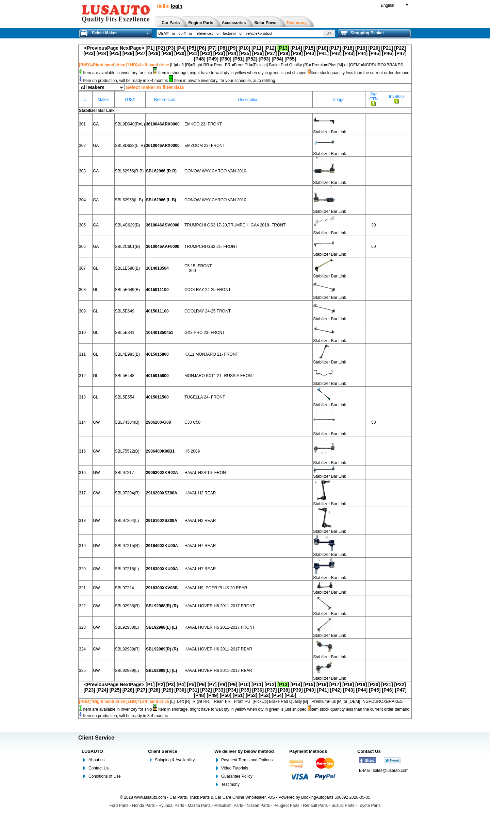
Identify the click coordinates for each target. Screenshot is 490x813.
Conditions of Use (104, 776)
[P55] (290, 59)
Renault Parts (315, 805)
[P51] (238, 59)
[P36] (258, 53)
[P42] (336, 53)
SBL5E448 (124, 375)
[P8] (222, 48)
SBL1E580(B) (127, 268)
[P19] (361, 48)
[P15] (309, 48)
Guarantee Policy (236, 776)
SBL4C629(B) (127, 225)
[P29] (167, 53)
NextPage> (132, 48)
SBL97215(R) (127, 545)
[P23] (89, 53)
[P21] (387, 48)
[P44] (362, 53)
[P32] (206, 53)
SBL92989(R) (127, 649)
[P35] (245, 53)
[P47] (400, 53)
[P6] (201, 48)
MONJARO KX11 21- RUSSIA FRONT (219, 375)
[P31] (193, 53)
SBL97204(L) (127, 520)
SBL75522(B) (127, 451)
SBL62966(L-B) (129, 200)
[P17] (335, 48)
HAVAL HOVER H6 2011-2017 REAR (218, 649)
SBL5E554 (124, 397)
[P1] (150, 48)
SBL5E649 (124, 311)
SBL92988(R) (127, 606)
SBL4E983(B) (127, 354)
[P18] (348, 48)
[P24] (102, 53)
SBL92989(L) (127, 670)
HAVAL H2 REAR (200, 493)
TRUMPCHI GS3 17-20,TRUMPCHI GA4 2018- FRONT (234, 225)
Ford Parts (119, 805)
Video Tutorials (234, 768)
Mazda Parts (199, 805)
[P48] (199, 59)
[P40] (310, 53)
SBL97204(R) (127, 493)
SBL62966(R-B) (129, 171)
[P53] (264, 59)
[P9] (232, 48)
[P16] (322, 48)
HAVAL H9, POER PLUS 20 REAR (215, 588)
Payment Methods (308, 751)
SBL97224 (124, 588)
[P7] (212, 48)
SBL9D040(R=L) (130, 124)
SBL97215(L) (127, 568)
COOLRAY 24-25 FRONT (207, 289)
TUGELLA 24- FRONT (204, 397)
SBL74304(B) (127, 422)
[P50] (225, 59)
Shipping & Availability (175, 760)
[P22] (400, 48)
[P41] (323, 53)
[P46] (387, 53)
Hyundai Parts (171, 805)
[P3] (170, 48)
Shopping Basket (362, 33)
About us (96, 760)
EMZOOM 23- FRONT (204, 145)
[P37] (271, 53)
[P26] (128, 53)
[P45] (374, 53)
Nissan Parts (258, 805)
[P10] (244, 48)
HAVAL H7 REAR (200, 545)
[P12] (270, 48)
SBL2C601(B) (127, 246)
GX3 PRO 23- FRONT (204, 332)
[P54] (277, 59)
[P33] (219, 53)
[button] (329, 33)
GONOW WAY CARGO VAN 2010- (216, 171)
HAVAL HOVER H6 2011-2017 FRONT (219, 606)
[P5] (191, 48)
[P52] (251, 59)
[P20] (374, 48)
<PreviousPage (101, 48)
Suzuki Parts (342, 805)
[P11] (257, 48)
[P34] (232, 53)
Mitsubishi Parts (228, 805)
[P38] (284, 53)
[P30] (180, 53)
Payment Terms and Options (247, 760)
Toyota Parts (369, 805)
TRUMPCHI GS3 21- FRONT (211, 246)
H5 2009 (192, 451)
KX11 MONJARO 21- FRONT (211, 354)
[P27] (141, 53)
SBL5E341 (124, 332)
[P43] (349, 53)
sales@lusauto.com (391, 770)
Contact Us (98, 768)
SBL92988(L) (127, 627)
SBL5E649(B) (127, 289)
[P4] (181, 48)
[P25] (115, 53)
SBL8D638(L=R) (130, 145)
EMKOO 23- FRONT (203, 124)
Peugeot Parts (286, 805)
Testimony (230, 784)
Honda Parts (143, 805)
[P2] (160, 48)
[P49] (212, 59)
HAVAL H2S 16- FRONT (206, 472)
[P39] (297, 53)
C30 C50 (192, 422)
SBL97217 (124, 472)
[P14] (296, 48)
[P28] (154, 53)
